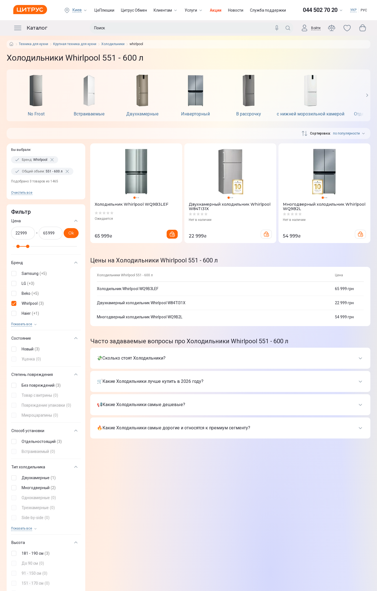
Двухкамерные (142, 114)
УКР (353, 10)
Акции (215, 10)
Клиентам (166, 10)
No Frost (36, 114)
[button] (45, 273)
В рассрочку (248, 114)
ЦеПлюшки (104, 10)
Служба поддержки (268, 10)
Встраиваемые (89, 114)
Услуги (194, 10)
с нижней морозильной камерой (310, 114)
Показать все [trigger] (21, 324)
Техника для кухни (33, 44)
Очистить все (21, 193)
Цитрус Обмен (134, 10)
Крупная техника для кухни (74, 44)
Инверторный (195, 114)
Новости (235, 10)
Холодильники (113, 44)
